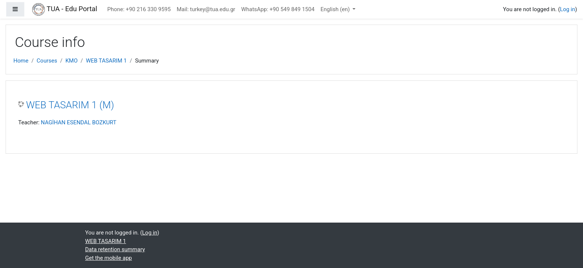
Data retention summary (115, 249)
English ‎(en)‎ (336, 9)
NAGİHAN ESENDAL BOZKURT (78, 122)
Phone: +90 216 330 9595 (139, 9)
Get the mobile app (108, 258)
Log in (567, 9)
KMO (71, 60)
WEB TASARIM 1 (106, 60)
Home (20, 60)
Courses (47, 60)
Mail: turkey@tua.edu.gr (206, 9)
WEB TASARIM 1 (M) (70, 105)
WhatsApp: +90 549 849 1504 (278, 9)
